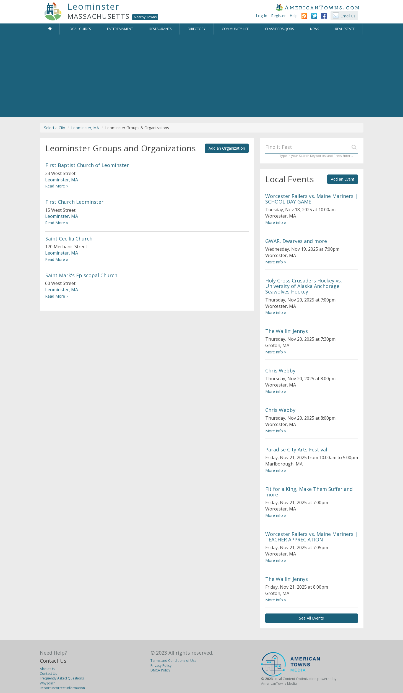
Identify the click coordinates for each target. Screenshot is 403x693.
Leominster (93, 6)
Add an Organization (227, 148)
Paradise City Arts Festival (296, 449)
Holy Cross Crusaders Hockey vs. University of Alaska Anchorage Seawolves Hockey (303, 286)
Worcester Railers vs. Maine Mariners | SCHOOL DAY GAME (311, 199)
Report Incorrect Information (62, 688)
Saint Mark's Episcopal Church (81, 275)
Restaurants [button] (160, 29)
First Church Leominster (74, 202)
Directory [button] (197, 29)
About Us (47, 668)
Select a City (54, 127)
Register (278, 15)
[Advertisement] (201, 76)
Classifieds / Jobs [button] (279, 29)
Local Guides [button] (79, 29)
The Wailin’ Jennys (286, 331)
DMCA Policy (160, 670)
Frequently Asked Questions (62, 678)
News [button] (314, 29)
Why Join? (47, 683)
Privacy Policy (160, 665)
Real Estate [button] (345, 29)
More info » (275, 222)
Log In (261, 15)
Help (294, 15)
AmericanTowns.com (317, 7)
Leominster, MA (85, 127)
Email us (347, 15)
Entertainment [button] (120, 29)
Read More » (56, 186)
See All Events (311, 618)
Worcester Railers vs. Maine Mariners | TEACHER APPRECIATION (311, 537)
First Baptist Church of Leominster (87, 165)
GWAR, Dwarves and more (296, 241)
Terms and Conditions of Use (173, 660)
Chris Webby (280, 370)
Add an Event (342, 179)
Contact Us (53, 660)
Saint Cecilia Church (68, 238)
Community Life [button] (235, 29)
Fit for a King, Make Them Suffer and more (309, 492)
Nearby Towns (145, 17)
